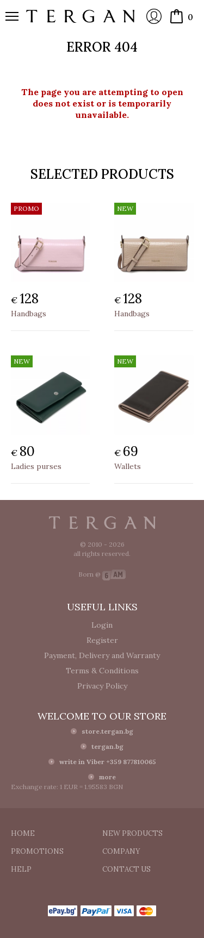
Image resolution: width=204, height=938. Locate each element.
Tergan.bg (102, 522)
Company (121, 851)
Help (21, 869)
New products (132, 833)
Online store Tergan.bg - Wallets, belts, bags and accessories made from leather (80, 16)
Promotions (37, 851)
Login (154, 16)
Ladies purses (36, 466)
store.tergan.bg (107, 731)
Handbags (28, 313)
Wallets (127, 466)
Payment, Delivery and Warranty (102, 655)
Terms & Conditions (102, 671)
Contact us (126, 869)
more (107, 777)
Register (102, 640)
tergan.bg (107, 746)
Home (23, 833)
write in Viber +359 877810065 (107, 762)
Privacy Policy (102, 686)
